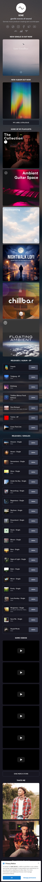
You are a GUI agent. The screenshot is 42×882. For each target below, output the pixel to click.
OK (12, 878)
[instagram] (18, 26)
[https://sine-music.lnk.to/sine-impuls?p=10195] (21, 100)
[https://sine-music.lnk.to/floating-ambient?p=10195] (21, 338)
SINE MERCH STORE (21, 774)
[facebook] (23, 26)
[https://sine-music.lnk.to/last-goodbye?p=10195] (21, 57)
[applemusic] (13, 26)
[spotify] (7, 26)
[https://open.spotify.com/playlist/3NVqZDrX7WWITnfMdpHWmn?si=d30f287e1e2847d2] (21, 263)
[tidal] (26, 31)
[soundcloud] (15, 31)
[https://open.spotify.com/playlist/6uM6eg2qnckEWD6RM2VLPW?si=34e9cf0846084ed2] (21, 225)
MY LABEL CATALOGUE (21, 123)
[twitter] (29, 26)
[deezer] (21, 31)
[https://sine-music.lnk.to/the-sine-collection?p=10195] (21, 150)
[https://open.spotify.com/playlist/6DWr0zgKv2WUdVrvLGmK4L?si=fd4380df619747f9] (21, 187)
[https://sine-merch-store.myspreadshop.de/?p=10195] (21, 773)
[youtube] (34, 26)
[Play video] (21, 650)
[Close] (38, 863)
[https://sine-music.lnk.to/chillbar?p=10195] (21, 300)
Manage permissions (29, 878)
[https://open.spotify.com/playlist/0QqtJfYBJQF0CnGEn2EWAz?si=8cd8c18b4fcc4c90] (21, 122)
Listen (33, 367)
